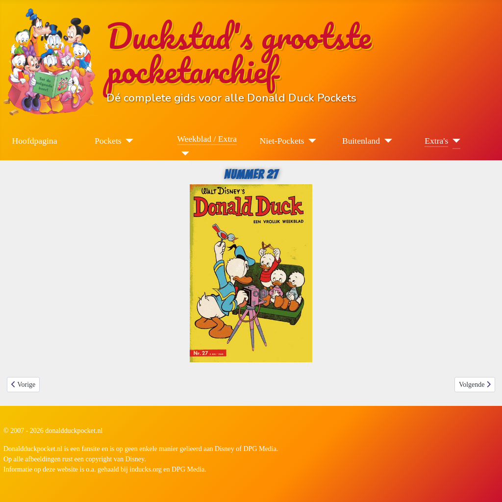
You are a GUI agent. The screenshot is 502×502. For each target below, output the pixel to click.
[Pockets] (128, 140)
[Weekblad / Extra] (183, 153)
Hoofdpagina (34, 141)
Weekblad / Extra (207, 139)
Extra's (436, 141)
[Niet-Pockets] (310, 140)
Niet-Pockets (282, 141)
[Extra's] (454, 140)
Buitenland (361, 141)
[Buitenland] (386, 140)
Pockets (108, 141)
